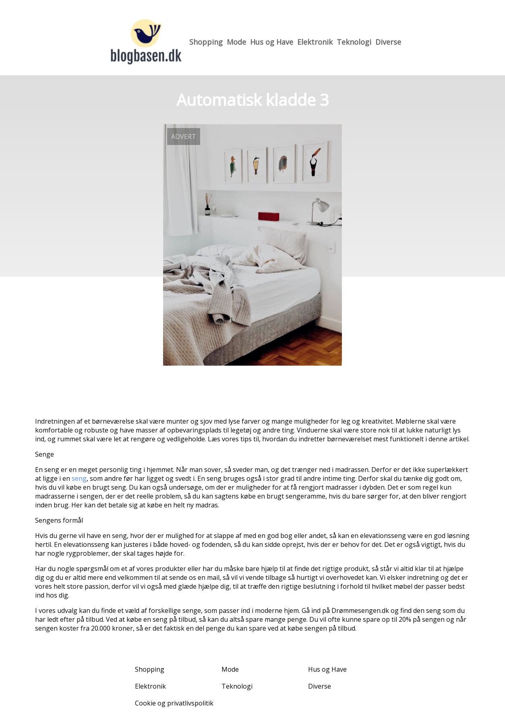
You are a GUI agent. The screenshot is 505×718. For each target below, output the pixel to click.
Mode (236, 42)
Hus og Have (271, 42)
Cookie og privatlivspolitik (174, 703)
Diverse (388, 42)
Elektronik (315, 42)
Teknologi (354, 42)
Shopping (206, 42)
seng (79, 478)
